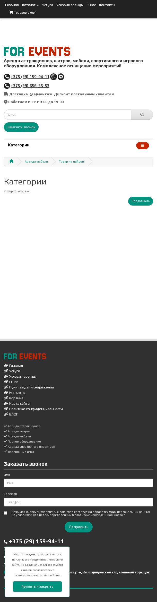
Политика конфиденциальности (33, 409)
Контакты (107, 5)
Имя (7, 475)
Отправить (78, 527)
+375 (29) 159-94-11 (30, 76)
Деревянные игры (19, 452)
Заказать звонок (21, 127)
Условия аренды (69, 5)
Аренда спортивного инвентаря (29, 446)
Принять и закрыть (37, 586)
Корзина (13, 398)
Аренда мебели (36, 161)
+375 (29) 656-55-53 (30, 85)
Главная (12, 5)
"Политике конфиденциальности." (100, 515)
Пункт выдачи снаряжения (29, 387)
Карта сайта (17, 403)
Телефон (10, 494)
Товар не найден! (72, 161)
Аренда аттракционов (22, 426)
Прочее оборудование (22, 441)
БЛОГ (11, 414)
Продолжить (141, 201)
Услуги (47, 5)
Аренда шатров (17, 431)
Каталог (30, 5)
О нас (91, 5)
